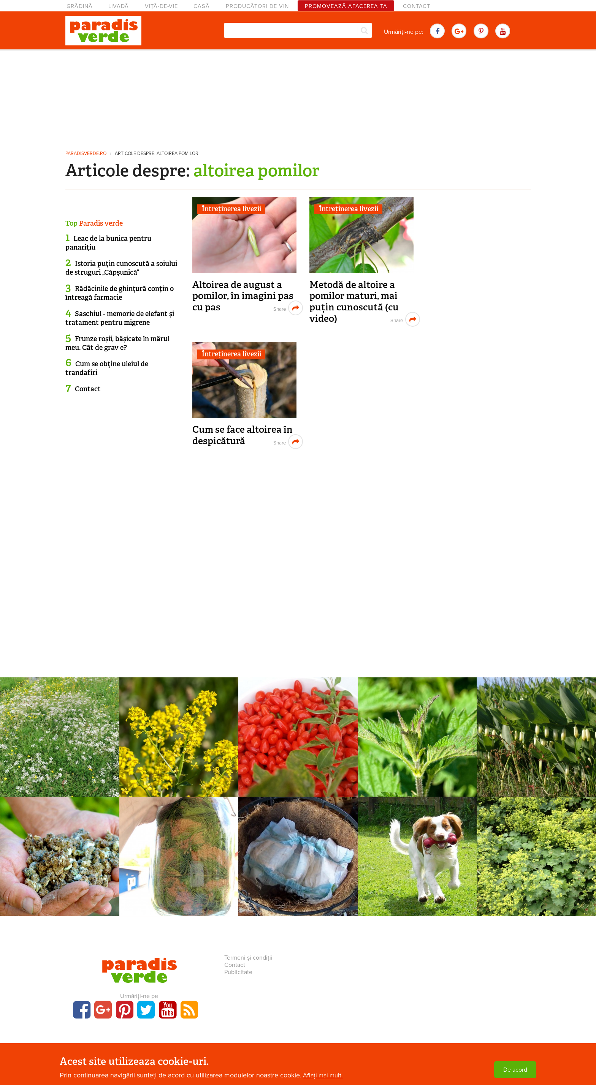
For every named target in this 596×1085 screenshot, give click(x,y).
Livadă (118, 6)
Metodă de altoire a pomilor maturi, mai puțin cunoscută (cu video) (354, 301)
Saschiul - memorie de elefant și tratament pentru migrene (119, 318)
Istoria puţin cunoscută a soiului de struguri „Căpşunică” (121, 268)
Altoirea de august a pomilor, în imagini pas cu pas (242, 295)
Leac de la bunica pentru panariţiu (108, 243)
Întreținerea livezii (231, 209)
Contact (416, 6)
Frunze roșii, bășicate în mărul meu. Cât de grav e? (117, 343)
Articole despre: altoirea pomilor (156, 154)
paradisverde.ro (85, 154)
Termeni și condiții (248, 958)
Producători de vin (257, 6)
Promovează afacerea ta (346, 6)
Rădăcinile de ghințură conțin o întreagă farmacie (119, 293)
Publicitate (238, 972)
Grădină (80, 6)
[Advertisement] (298, 96)
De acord (515, 1070)
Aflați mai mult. (323, 1075)
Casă (201, 6)
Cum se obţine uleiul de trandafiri (106, 368)
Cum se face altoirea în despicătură (242, 435)
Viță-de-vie (161, 6)
